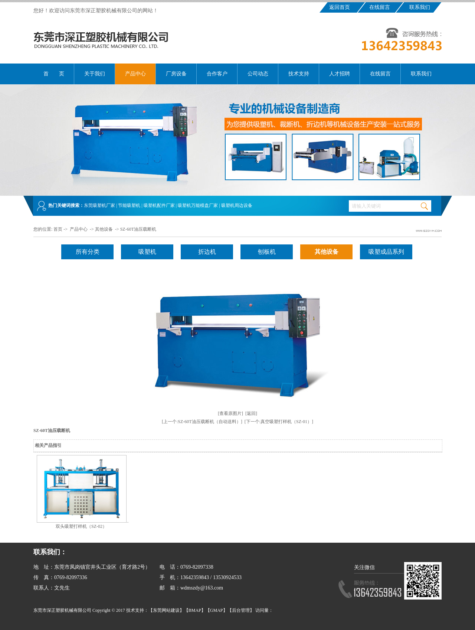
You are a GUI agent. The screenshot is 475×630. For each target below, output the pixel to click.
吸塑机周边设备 (236, 205)
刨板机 (267, 252)
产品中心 (135, 74)
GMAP (216, 610)
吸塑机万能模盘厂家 (198, 205)
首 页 (53, 74)
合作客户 (217, 74)
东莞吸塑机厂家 (99, 205)
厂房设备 (176, 74)
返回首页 (339, 7)
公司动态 (258, 74)
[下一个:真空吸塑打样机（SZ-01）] (279, 421)
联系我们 (419, 7)
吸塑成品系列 (386, 252)
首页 (57, 229)
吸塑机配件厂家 (159, 205)
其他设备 (104, 229)
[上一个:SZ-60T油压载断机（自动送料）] (202, 421)
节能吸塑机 (129, 205)
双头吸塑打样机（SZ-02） (81, 526)
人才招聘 (339, 74)
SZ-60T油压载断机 (138, 229)
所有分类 (87, 252)
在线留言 (379, 7)
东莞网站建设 (166, 610)
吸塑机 (147, 252)
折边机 (207, 252)
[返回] (251, 413)
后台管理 (241, 610)
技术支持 (298, 74)
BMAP (195, 610)
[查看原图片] (230, 413)
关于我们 (94, 74)
